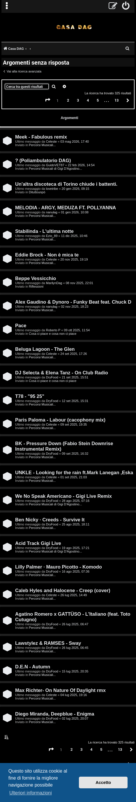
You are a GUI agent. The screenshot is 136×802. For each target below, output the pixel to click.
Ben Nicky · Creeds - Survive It (49, 519)
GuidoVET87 (55, 165)
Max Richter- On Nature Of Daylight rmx (60, 690)
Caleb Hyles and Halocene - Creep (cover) (62, 590)
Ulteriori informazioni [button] (30, 792)
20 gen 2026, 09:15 (75, 188)
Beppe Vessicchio (35, 278)
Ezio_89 (52, 236)
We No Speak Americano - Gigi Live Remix (63, 496)
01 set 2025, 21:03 (73, 477)
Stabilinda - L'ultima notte (44, 231)
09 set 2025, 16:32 (75, 453)
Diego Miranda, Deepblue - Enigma (54, 713)
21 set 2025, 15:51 (75, 377)
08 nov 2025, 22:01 (79, 283)
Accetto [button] (103, 782)
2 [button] (68, 100)
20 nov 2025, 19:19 (74, 259)
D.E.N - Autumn (32, 666)
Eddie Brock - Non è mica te (47, 254)
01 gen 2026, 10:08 (75, 212)
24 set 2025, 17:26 (73, 353)
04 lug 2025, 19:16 (73, 695)
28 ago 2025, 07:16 (75, 500)
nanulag (51, 212)
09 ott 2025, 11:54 (77, 330)
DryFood (52, 377)
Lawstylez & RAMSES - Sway (48, 643)
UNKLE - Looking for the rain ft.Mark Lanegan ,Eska (74, 472)
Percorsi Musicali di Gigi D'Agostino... (55, 168)
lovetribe (52, 188)
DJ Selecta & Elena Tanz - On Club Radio (61, 372)
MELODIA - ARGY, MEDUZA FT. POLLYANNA (65, 207)
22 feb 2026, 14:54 (81, 165)
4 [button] (88, 100)
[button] (47, 100)
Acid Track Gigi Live (38, 543)
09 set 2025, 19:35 (73, 424)
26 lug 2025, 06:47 (75, 624)
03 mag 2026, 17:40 (74, 141)
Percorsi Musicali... (42, 145)
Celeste (51, 141)
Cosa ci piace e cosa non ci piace (52, 333)
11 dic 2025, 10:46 (74, 236)
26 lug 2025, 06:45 (75, 647)
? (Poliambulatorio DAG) (43, 160)
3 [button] (78, 100)
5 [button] (98, 100)
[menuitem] (126, 6)
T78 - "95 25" (29, 396)
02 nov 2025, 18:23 (74, 306)
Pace (21, 325)
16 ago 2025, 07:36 (75, 571)
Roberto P (53, 330)
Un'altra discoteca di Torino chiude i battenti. (66, 184)
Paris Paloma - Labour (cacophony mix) (60, 419)
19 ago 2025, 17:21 (75, 548)
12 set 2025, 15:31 (75, 401)
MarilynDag (54, 283)
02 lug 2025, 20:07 (75, 718)
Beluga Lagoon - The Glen (45, 349)
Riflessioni (36, 286)
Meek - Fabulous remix (41, 136)
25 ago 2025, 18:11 (75, 524)
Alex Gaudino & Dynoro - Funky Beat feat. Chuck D (73, 301)
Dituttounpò (37, 192)
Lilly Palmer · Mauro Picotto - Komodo (58, 566)
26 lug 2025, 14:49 (73, 595)
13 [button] (116, 100)
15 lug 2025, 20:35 (75, 671)
